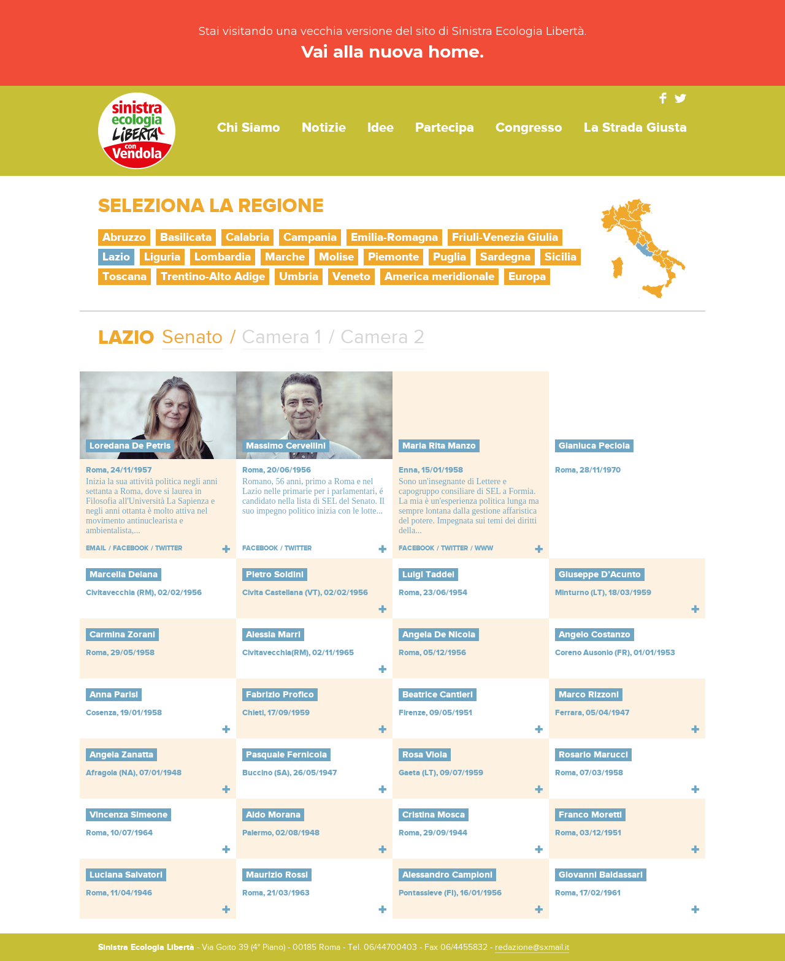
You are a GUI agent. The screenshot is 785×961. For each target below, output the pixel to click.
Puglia (449, 257)
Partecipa (444, 128)
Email (96, 548)
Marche (285, 257)
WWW (484, 548)
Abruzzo (124, 237)
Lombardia (222, 257)
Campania (310, 237)
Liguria (162, 257)
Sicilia (560, 257)
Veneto (351, 277)
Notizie (324, 128)
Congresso (529, 128)
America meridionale (439, 277)
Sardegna (505, 257)
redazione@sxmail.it (532, 947)
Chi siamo (248, 128)
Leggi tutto (226, 549)
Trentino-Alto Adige (213, 277)
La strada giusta (635, 128)
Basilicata (186, 237)
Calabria (247, 237)
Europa (527, 277)
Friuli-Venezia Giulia (505, 237)
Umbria (298, 277)
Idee (380, 128)
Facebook (663, 98)
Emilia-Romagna (394, 237)
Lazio (116, 257)
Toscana (124, 277)
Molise (336, 257)
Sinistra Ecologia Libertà (136, 131)
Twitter (681, 98)
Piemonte (393, 257)
